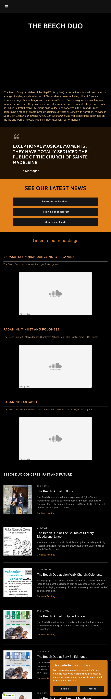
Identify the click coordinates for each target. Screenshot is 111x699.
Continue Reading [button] (46, 513)
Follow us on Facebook (55, 201)
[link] (55, 503)
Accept (92, 688)
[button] (15, 6)
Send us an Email (55, 222)
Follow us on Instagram (55, 211)
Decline (65, 688)
